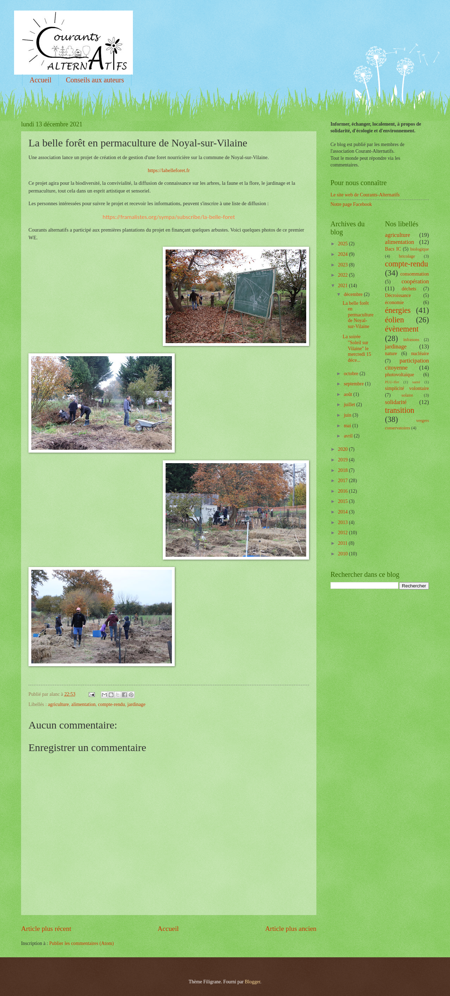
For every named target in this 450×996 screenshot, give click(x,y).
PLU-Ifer (392, 382)
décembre (354, 294)
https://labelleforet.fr (168, 170)
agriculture (58, 704)
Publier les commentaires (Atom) (81, 943)
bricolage (407, 256)
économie (394, 302)
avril (349, 436)
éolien (394, 319)
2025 (343, 243)
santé (416, 382)
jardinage (136, 704)
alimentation (83, 704)
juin (348, 415)
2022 (343, 275)
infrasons (411, 339)
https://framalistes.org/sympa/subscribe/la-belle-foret (169, 216)
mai (348, 425)
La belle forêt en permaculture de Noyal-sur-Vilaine (357, 315)
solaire (407, 395)
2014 (343, 512)
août (348, 394)
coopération (415, 281)
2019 (343, 459)
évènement (402, 328)
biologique (419, 249)
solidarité (396, 402)
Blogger (252, 981)
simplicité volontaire (407, 388)
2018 (343, 470)
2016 (343, 491)
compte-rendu (111, 704)
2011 (343, 543)
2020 (343, 449)
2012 (343, 532)
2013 (343, 522)
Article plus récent (46, 928)
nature (391, 353)
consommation (414, 274)
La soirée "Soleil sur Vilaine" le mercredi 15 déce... (356, 348)
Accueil (40, 80)
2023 (343, 264)
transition (399, 410)
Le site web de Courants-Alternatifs (365, 194)
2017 (343, 480)
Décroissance (398, 295)
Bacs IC (393, 249)
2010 (343, 553)
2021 (343, 285)
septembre (354, 383)
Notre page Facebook (351, 204)
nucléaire (420, 353)
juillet (350, 404)
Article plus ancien (290, 928)
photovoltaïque (399, 374)
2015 (343, 501)
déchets (409, 288)
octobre (352, 373)
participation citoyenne (407, 364)
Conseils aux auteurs (95, 80)
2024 (343, 254)
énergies (398, 310)
